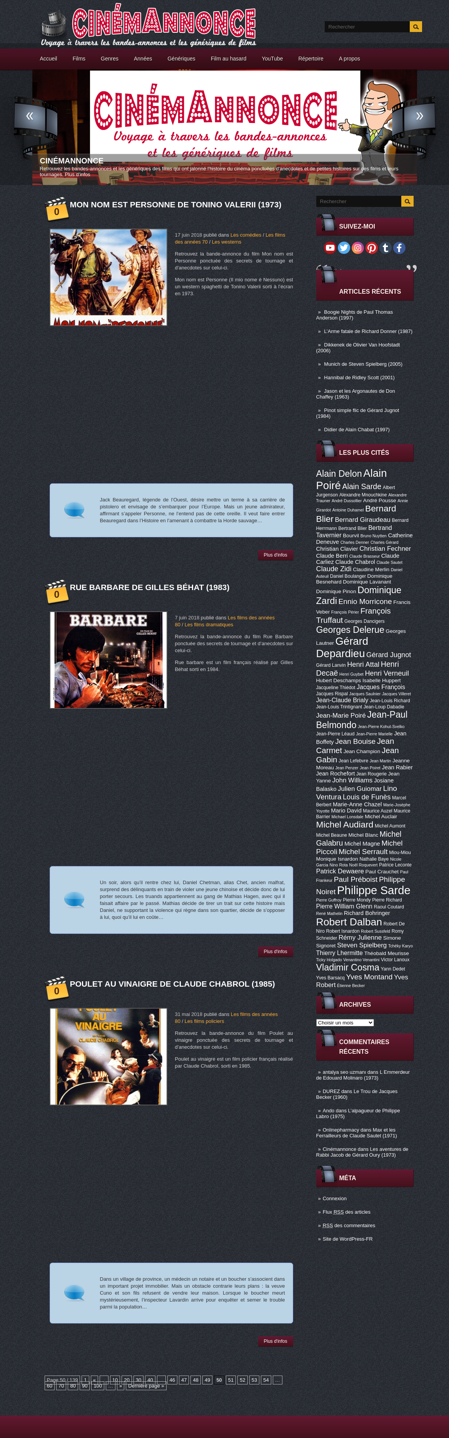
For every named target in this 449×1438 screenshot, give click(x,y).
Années (143, 59)
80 (72, 1386)
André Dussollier (347, 500)
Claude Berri (332, 556)
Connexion (335, 1198)
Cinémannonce (72, 160)
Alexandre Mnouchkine (363, 495)
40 (150, 1380)
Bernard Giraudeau (363, 519)
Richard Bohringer (367, 913)
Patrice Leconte (395, 865)
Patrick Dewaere (340, 871)
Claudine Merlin (371, 569)
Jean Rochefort (335, 773)
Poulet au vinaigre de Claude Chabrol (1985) (172, 983)
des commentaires (349, 1225)
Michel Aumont (390, 826)
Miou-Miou (400, 852)
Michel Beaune (331, 835)
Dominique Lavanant (367, 582)
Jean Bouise (355, 741)
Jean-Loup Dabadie (384, 707)
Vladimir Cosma (347, 967)
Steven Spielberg (362, 945)
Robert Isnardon (342, 931)
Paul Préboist (355, 879)
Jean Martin (380, 761)
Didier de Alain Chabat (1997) (357, 429)
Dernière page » (146, 1386)
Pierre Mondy (357, 900)
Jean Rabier (397, 767)
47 (184, 1380)
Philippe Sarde (374, 890)
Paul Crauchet (382, 872)
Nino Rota (339, 865)
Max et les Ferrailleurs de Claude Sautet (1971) (356, 1133)
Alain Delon (339, 474)
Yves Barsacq (330, 978)
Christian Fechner (385, 548)
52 (242, 1380)
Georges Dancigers (364, 621)
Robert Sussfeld (375, 931)
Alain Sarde (361, 486)
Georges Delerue (350, 630)
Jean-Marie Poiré (341, 715)
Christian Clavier (337, 549)
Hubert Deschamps (338, 680)
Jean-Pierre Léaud (335, 734)
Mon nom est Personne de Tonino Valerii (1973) (176, 204)
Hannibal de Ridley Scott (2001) (359, 377)
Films (79, 59)
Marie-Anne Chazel (357, 804)
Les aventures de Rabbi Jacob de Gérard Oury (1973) (362, 1152)
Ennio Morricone (365, 601)
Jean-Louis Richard (390, 700)
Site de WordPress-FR (348, 1239)
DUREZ (331, 1091)
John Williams (352, 780)
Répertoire (310, 59)
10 (115, 1380)
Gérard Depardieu (342, 647)
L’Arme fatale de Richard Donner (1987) (368, 331)
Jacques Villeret (396, 693)
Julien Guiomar (360, 788)
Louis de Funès (367, 797)
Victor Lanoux (395, 959)
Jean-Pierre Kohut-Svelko (381, 726)
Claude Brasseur (364, 556)
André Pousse (379, 500)
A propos (349, 59)
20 (126, 1380)
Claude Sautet (389, 562)
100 (97, 1386)
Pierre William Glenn (344, 906)
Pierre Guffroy (329, 900)
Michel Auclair (381, 816)
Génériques (181, 59)
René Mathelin (329, 913)
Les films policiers (204, 1021)
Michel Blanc (363, 835)
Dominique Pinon (336, 591)
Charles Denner (355, 542)
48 (195, 1380)
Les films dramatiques (209, 624)
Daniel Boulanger (348, 576)
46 (172, 1380)
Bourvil (351, 535)
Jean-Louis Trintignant (339, 707)
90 (84, 1386)
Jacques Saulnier (365, 693)
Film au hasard (229, 59)
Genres (110, 59)
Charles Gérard (385, 542)
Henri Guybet (351, 674)
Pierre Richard (387, 900)
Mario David (346, 810)
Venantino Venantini (361, 959)
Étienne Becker (351, 985)
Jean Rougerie (371, 774)
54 (266, 1380)
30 (138, 1380)
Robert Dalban (349, 922)
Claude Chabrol (355, 562)
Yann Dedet (393, 969)
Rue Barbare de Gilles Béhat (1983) (150, 587)
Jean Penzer (346, 767)
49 (207, 1380)
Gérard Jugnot (388, 655)
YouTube (272, 59)
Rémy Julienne (360, 937)
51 (231, 1380)
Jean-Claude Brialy (342, 699)
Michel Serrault (363, 852)
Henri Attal (363, 664)
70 (61, 1386)
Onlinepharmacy (341, 1130)
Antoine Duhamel (348, 510)
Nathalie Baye (374, 859)
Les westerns (227, 242)
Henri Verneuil (387, 673)
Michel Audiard (345, 824)
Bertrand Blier (352, 528)
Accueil (48, 59)
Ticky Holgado (329, 959)
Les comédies (245, 235)
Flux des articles (347, 1212)
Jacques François (381, 686)
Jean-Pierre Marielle (374, 734)
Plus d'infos (77, 174)
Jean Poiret (370, 767)
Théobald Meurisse (386, 953)
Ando (328, 1110)
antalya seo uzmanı (344, 1072)
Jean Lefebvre (353, 761)
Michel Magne (362, 844)
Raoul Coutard (389, 907)
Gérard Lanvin (331, 665)
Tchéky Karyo (400, 946)
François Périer (345, 612)
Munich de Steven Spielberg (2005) (363, 364)
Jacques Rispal (332, 693)
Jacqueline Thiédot (336, 687)
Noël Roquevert (363, 865)
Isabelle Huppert (381, 680)
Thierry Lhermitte (339, 952)
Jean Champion (362, 751)
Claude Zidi (334, 569)
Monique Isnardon (337, 859)
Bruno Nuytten (374, 535)
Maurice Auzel (377, 811)
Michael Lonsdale (348, 816)
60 (49, 1386)
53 (254, 1380)
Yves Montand (369, 977)
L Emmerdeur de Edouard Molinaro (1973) (363, 1075)
